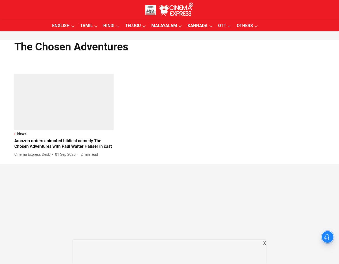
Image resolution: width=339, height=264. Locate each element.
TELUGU (133, 25)
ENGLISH (61, 25)
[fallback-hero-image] (64, 102)
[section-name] (64, 134)
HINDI (108, 25)
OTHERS (245, 25)
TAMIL (86, 25)
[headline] (64, 143)
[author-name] (33, 154)
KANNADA (197, 25)
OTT (222, 25)
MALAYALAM (164, 25)
